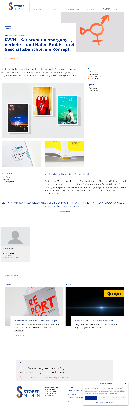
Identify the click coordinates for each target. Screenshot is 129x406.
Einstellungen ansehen (119, 398)
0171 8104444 (7, 255)
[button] (125, 383)
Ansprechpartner (61, 377)
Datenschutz (107, 402)
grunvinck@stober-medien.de (11, 257)
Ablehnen (104, 398)
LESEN (84, 332)
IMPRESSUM (113, 402)
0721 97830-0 (30, 377)
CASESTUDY (78, 332)
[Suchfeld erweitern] (116, 9)
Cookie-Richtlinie (99, 402)
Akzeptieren (91, 398)
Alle (51, 377)
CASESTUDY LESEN (13, 58)
